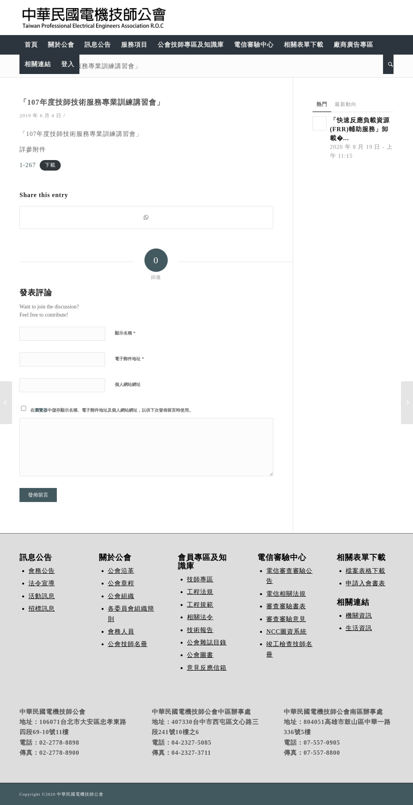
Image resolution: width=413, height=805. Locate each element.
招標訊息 (41, 608)
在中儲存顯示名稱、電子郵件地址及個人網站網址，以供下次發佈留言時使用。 (111, 410)
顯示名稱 (125, 333)
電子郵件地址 (129, 358)
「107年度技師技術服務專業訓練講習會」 (80, 66)
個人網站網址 (128, 384)
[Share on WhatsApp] (146, 217)
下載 (50, 165)
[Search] (388, 64)
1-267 (27, 165)
